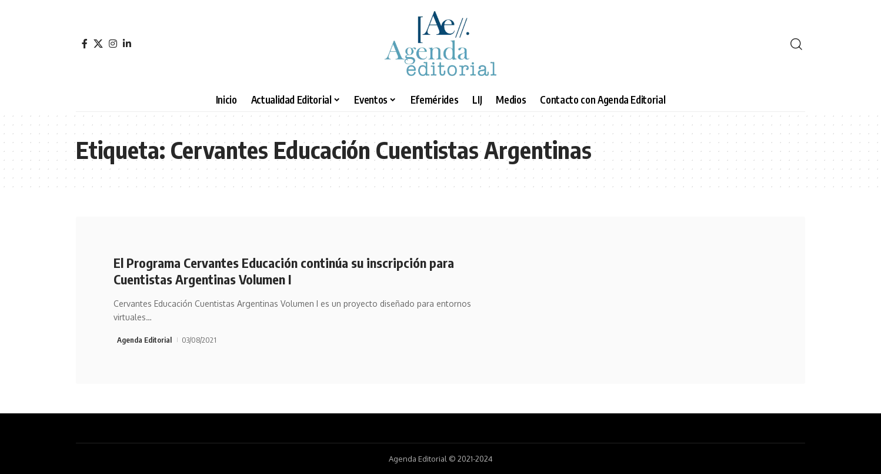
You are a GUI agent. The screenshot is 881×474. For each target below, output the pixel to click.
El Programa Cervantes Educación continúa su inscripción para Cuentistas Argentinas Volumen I (284, 271)
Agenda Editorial (144, 339)
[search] (796, 44)
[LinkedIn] (127, 43)
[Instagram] (113, 43)
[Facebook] (85, 43)
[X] (98, 43)
